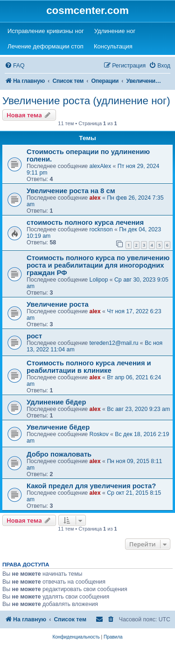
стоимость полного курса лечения (85, 222)
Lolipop (99, 279)
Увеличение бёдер (58, 427)
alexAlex (101, 166)
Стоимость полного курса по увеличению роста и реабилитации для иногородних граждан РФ (98, 265)
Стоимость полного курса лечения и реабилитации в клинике (89, 366)
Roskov (99, 434)
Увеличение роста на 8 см (71, 191)
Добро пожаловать (59, 454)
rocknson (101, 229)
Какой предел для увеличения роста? (91, 486)
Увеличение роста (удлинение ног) (86, 101)
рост (34, 336)
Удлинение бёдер (56, 402)
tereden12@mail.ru (114, 343)
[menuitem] (15, 66)
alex (95, 198)
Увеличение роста (58, 304)
